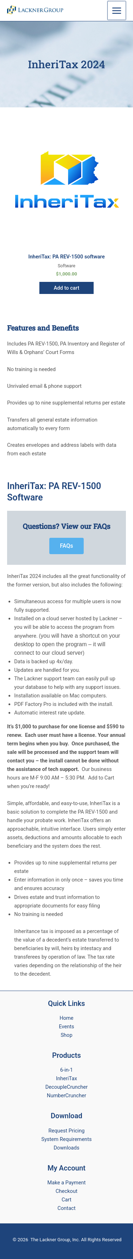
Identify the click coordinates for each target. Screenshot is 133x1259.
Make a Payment (67, 1182)
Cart (66, 1199)
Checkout (66, 1191)
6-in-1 (66, 1070)
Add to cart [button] (66, 288)
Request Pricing (67, 1130)
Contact (66, 1208)
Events (66, 1026)
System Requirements (66, 1139)
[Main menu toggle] (117, 10)
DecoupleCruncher (66, 1087)
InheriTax (66, 1078)
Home (66, 1018)
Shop (66, 1035)
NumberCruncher (66, 1095)
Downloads (66, 1148)
